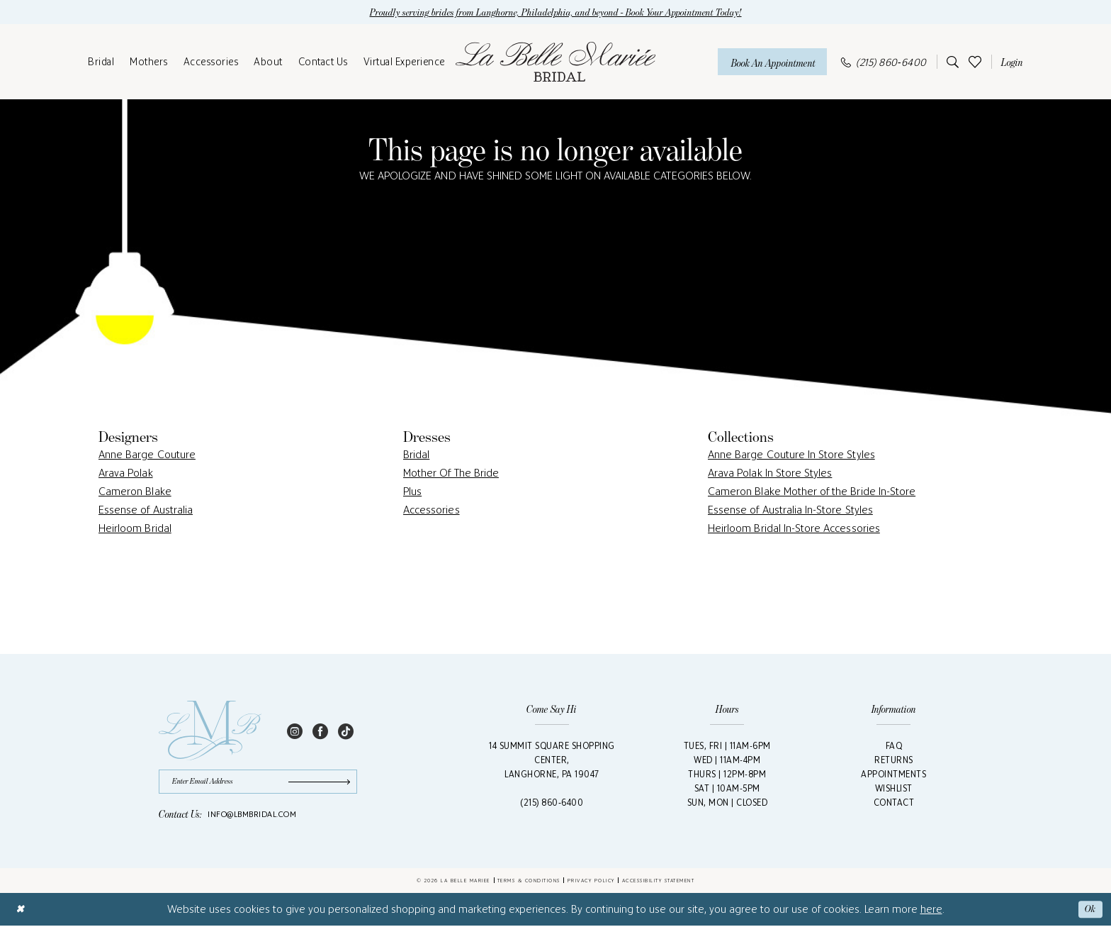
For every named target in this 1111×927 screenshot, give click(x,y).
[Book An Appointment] (772, 62)
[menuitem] (101, 62)
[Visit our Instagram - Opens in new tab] (294, 731)
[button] (1009, 62)
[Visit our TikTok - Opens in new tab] (345, 731)
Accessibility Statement (658, 882)
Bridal (416, 455)
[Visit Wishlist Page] (975, 62)
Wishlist (894, 789)
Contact (894, 803)
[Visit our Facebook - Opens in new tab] (320, 731)
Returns (893, 760)
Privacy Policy (591, 882)
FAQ (894, 746)
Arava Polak (125, 473)
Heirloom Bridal (134, 528)
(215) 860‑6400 (551, 803)
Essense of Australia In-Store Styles (790, 510)
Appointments (893, 775)
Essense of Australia (145, 510)
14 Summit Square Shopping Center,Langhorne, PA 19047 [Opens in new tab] (552, 760)
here (931, 910)
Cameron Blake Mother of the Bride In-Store (811, 492)
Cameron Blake (134, 492)
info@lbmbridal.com (252, 816)
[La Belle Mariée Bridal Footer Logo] (210, 731)
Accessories (431, 510)
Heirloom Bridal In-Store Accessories (794, 528)
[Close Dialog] (20, 910)
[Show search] (950, 62)
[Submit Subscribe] (321, 782)
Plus (412, 492)
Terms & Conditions (528, 882)
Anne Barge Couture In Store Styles (791, 455)
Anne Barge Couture (147, 455)
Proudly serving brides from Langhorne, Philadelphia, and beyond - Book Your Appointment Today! (555, 12)
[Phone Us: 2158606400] (884, 62)
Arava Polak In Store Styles (770, 473)
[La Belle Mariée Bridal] (555, 62)
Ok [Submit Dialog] (1090, 910)
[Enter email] (258, 782)
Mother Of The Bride (451, 473)
